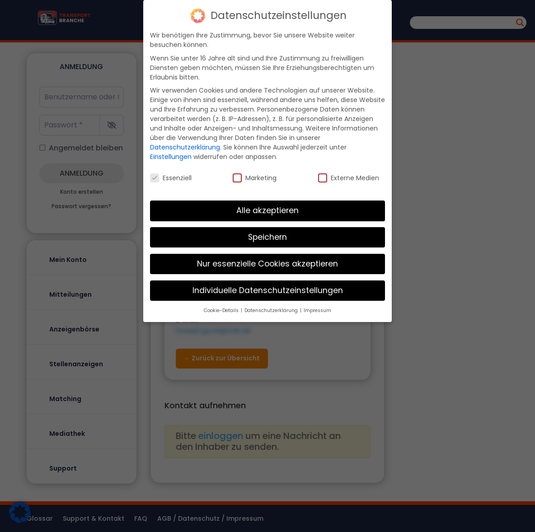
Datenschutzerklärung (185, 146)
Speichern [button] (267, 236)
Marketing (255, 177)
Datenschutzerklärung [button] (271, 310)
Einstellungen (171, 156)
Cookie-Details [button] (222, 310)
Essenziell (171, 177)
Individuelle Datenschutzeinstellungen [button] (267, 290)
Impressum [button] (317, 310)
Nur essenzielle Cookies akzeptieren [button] (267, 263)
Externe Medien (348, 177)
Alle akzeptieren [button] (267, 210)
